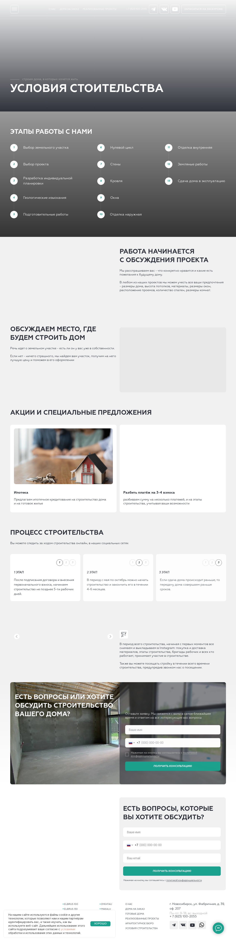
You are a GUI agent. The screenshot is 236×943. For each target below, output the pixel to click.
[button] (203, 9)
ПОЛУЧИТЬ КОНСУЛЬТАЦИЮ (172, 873)
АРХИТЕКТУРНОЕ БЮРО (139, 924)
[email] (172, 860)
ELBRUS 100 (71, 904)
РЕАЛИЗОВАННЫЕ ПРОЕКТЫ (99, 9)
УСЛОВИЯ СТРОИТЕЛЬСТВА (141, 928)
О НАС (52, 9)
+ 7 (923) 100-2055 (136, 9)
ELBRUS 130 (71, 909)
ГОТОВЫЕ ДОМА (134, 914)
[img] (14, 9)
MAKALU (106, 909)
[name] (172, 834)
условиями (68, 929)
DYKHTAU (106, 904)
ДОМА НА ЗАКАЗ (69, 9)
